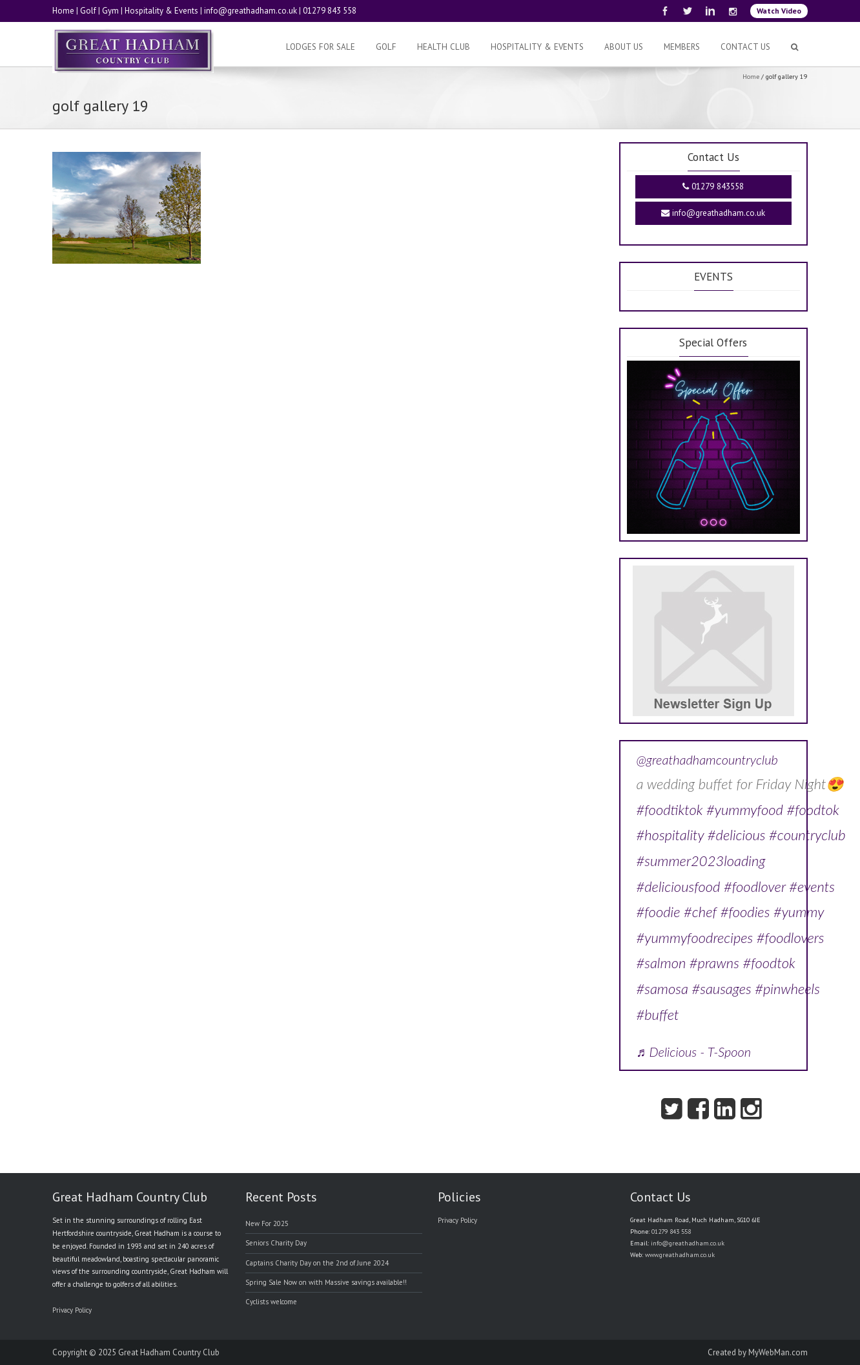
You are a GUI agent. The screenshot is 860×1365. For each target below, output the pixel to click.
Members (682, 46)
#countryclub (807, 834)
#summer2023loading (701, 860)
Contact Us (745, 46)
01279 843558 (713, 186)
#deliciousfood (679, 886)
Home (63, 10)
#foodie (659, 911)
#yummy (798, 911)
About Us (623, 46)
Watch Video (779, 11)
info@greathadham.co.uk (250, 10)
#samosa (662, 988)
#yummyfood (744, 809)
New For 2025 (267, 1223)
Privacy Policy (72, 1310)
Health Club (443, 46)
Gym (110, 10)
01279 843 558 (329, 10)
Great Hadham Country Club (169, 1352)
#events (812, 886)
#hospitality (670, 834)
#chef (700, 911)
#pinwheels (787, 988)
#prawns (714, 962)
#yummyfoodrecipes (695, 937)
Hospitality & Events (161, 10)
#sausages (721, 988)
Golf (88, 10)
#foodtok (812, 809)
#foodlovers (790, 937)
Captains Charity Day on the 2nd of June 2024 (317, 1262)
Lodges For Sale (320, 46)
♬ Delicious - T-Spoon (694, 1051)
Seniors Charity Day (276, 1242)
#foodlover (755, 886)
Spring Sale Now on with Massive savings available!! (326, 1282)
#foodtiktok (670, 809)
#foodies (745, 911)
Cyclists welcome (271, 1301)
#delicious (737, 834)
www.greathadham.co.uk (680, 1255)
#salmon (661, 962)
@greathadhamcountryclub (707, 759)
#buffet (658, 1014)
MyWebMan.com (778, 1352)
